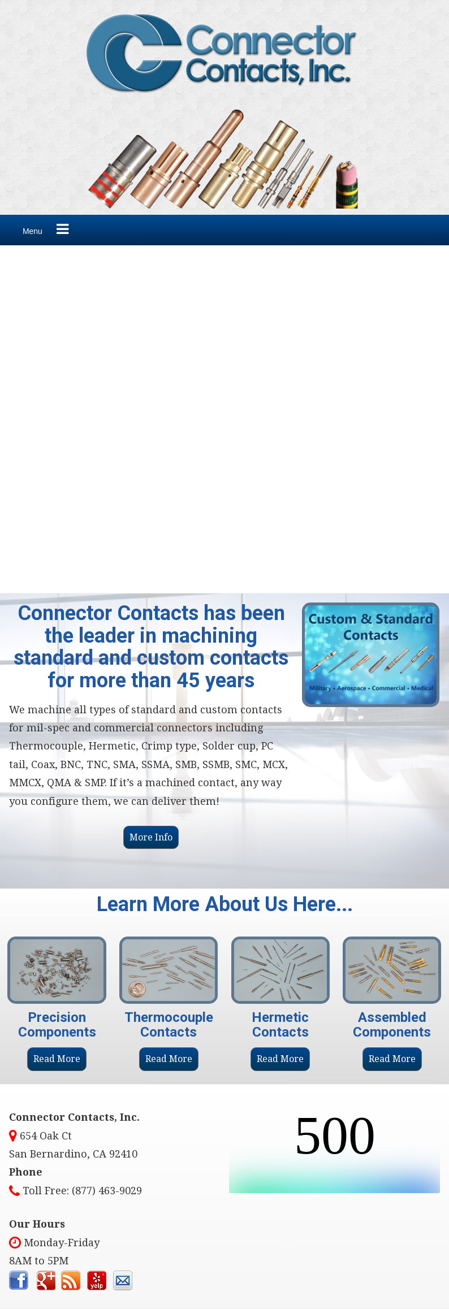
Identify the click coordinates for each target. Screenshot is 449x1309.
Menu (32, 231)
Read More (56, 1059)
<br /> (335, 1150)
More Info (150, 837)
